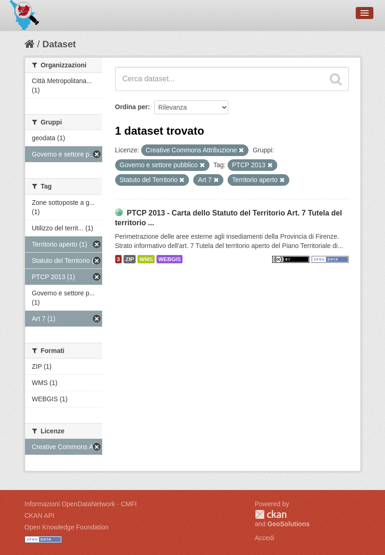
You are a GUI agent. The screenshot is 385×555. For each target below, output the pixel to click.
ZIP (129, 259)
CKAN (271, 514)
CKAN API (40, 515)
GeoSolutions (289, 524)
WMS (146, 259)
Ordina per (131, 107)
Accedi (264, 538)
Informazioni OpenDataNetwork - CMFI (81, 504)
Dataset (59, 44)
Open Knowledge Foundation (67, 527)
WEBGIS (169, 259)
